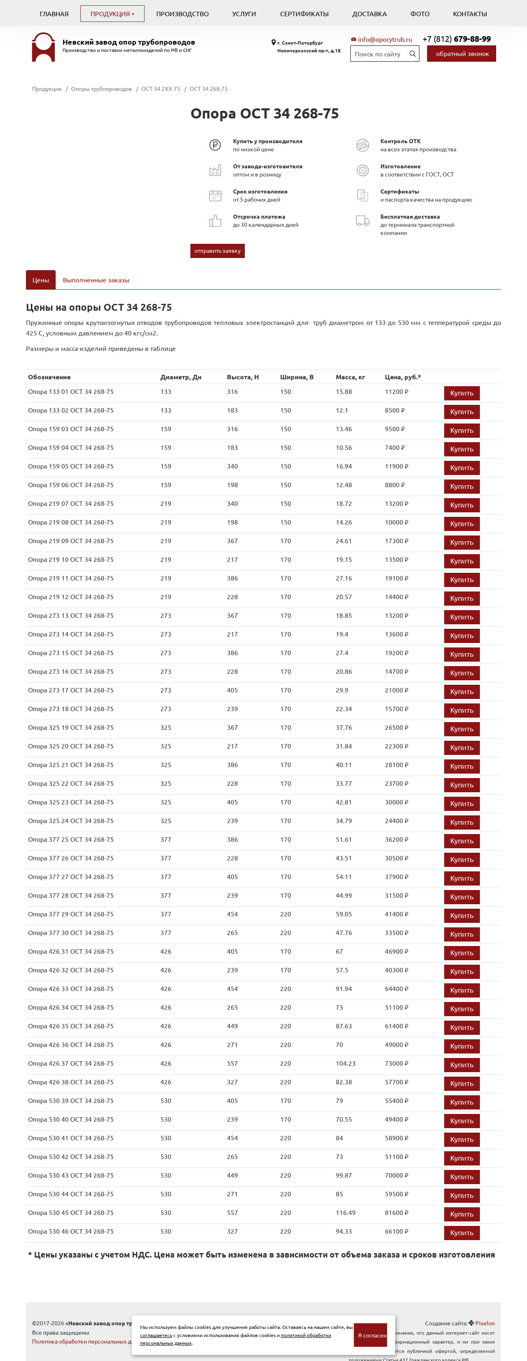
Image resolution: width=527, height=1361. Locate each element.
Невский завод (129, 42)
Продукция (111, 13)
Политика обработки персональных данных (90, 1331)
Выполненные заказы (96, 279)
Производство (182, 13)
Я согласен (372, 1335)
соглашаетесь (156, 1335)
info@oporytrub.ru (385, 39)
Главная (54, 13)
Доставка (369, 13)
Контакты (470, 13)
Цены (40, 279)
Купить (462, 382)
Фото (420, 13)
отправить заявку (217, 250)
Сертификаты (304, 13)
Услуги (244, 13)
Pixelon (485, 1312)
